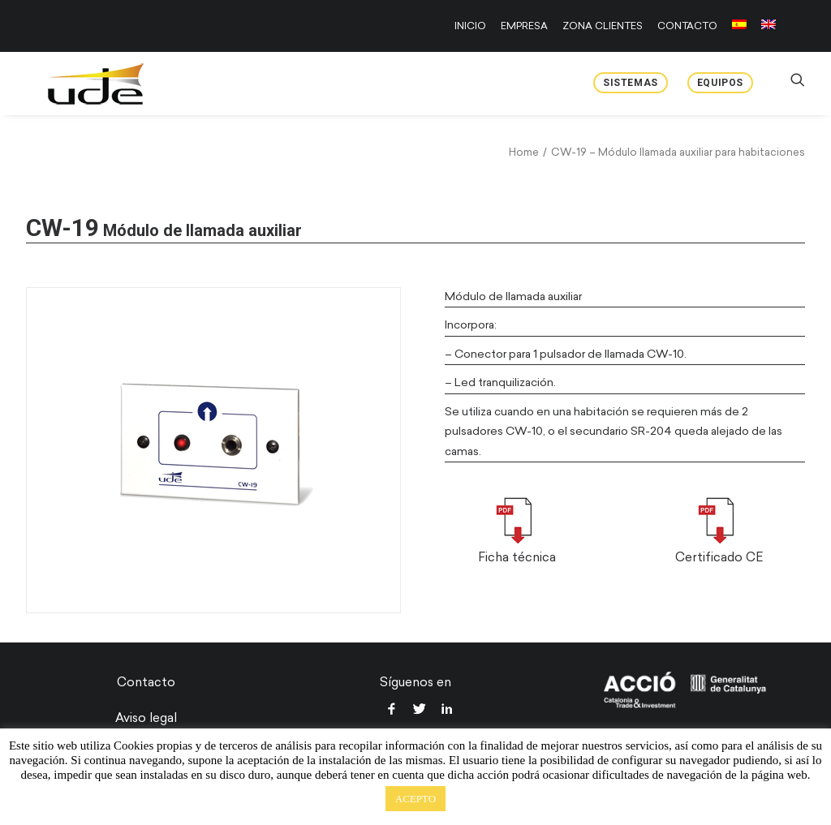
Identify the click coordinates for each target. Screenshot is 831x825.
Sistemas (630, 82)
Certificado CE (719, 557)
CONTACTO (687, 26)
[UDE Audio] (77, 83)
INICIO (470, 26)
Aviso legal (146, 718)
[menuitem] (473, 26)
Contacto (146, 682)
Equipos (720, 82)
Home (524, 152)
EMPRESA (524, 26)
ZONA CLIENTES (602, 26)
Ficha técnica (517, 557)
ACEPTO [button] (415, 799)
